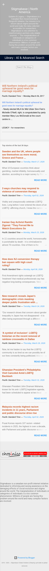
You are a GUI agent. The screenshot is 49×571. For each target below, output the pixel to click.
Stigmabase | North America (24, 10)
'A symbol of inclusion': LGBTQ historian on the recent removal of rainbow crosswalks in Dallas (21, 336)
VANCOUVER (24, 470)
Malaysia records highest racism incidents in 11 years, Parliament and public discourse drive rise (20, 409)
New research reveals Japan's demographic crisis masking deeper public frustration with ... (20, 299)
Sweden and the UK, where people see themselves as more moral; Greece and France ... (21, 154)
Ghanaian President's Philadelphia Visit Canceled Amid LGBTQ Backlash (21, 373)
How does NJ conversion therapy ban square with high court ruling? (20, 262)
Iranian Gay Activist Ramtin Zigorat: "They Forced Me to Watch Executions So (17, 225)
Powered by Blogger (24, 558)
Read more (40, 180)
